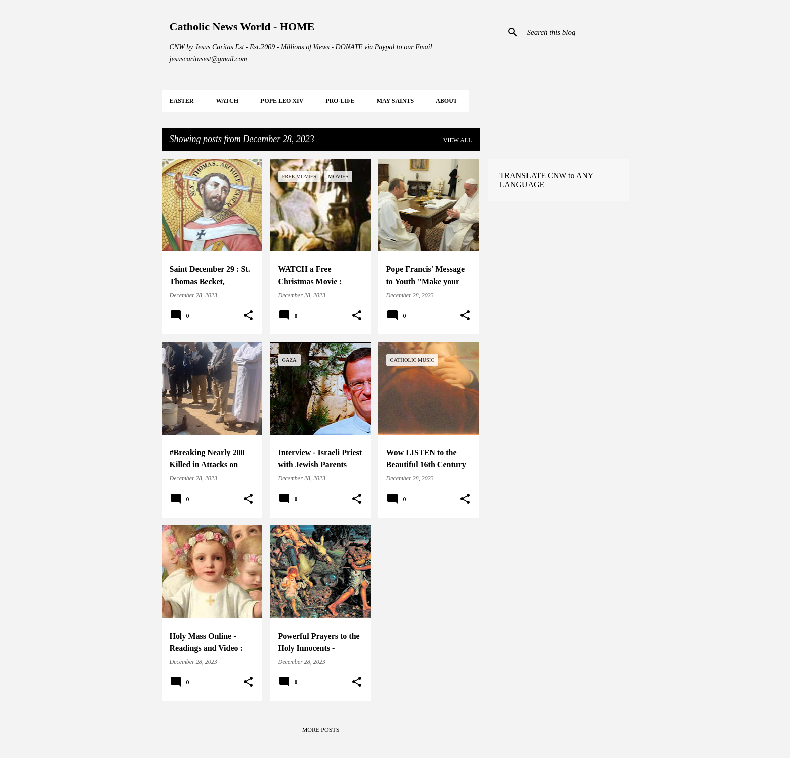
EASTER (182, 100)
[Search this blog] (576, 32)
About (446, 100)
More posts (321, 729)
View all (457, 140)
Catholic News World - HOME (242, 26)
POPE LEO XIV (281, 100)
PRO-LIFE (339, 100)
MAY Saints (395, 100)
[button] (248, 315)
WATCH (227, 100)
